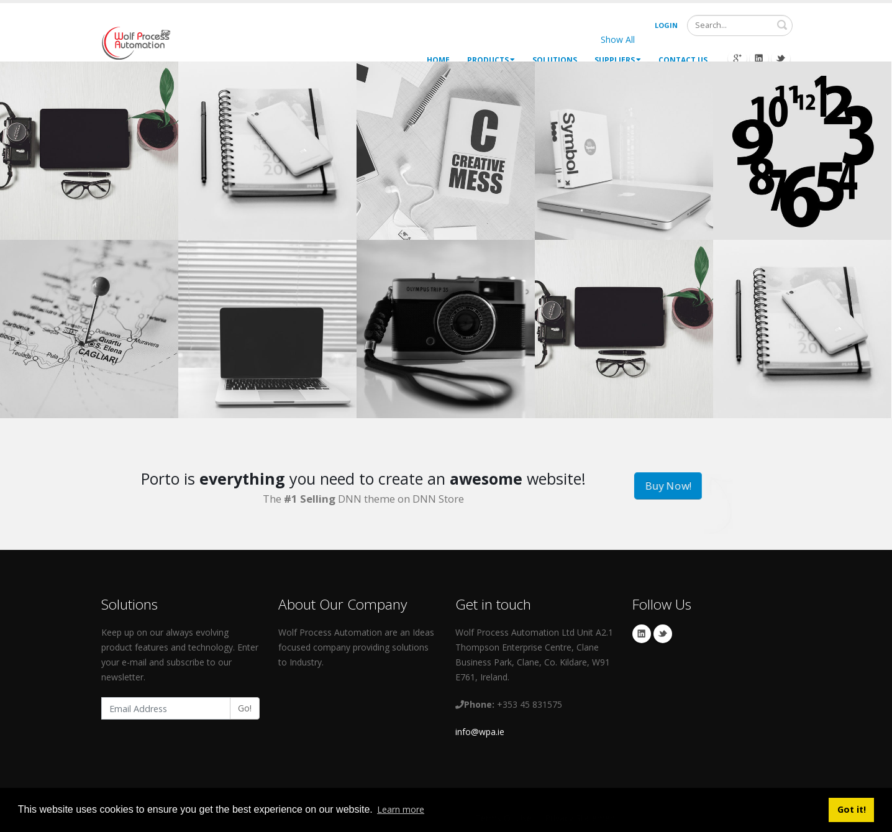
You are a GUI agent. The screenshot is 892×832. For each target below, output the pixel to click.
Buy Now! (668, 486)
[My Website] (135, 42)
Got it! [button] (851, 809)
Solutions (554, 60)
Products (491, 60)
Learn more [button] (400, 809)
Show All (618, 39)
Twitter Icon (780, 58)
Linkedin (641, 633)
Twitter (662, 633)
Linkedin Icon (759, 58)
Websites (671, 39)
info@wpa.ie (479, 732)
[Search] (740, 25)
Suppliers (617, 60)
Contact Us (683, 60)
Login (666, 25)
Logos (721, 39)
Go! (245, 708)
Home (438, 60)
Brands (767, 39)
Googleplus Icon (737, 58)
